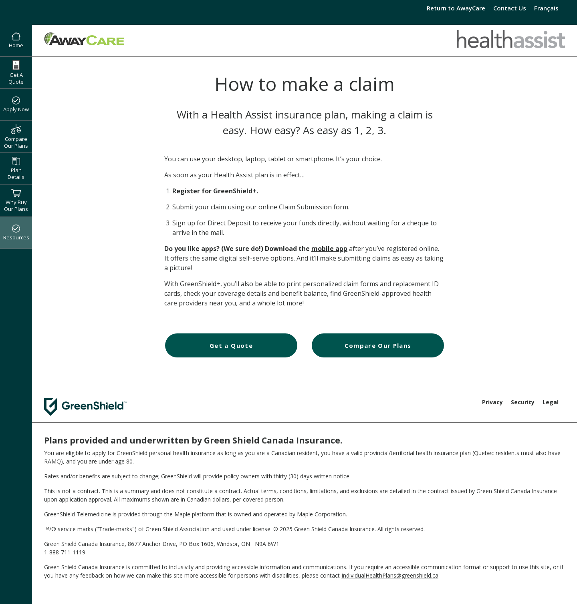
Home (16, 40)
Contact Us (509, 8)
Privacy (492, 402)
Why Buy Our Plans (16, 200)
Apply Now (16, 104)
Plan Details (16, 169)
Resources (16, 233)
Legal (551, 402)
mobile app (329, 248)
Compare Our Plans (16, 136)
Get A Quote (16, 72)
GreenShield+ (234, 191)
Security (523, 402)
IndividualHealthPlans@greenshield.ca (389, 575)
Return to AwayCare (456, 8)
